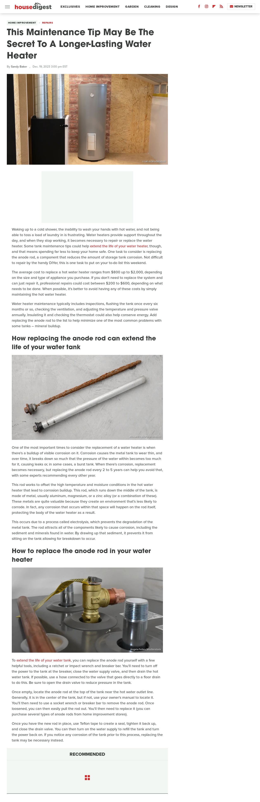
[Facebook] (199, 7)
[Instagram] (206, 7)
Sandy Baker (19, 66)
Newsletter (241, 6)
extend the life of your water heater (118, 246)
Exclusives (70, 6)
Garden (132, 6)
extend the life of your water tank (44, 660)
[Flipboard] (214, 7)
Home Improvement (102, 6)
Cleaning (152, 6)
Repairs (47, 23)
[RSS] (221, 7)
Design (172, 6)
